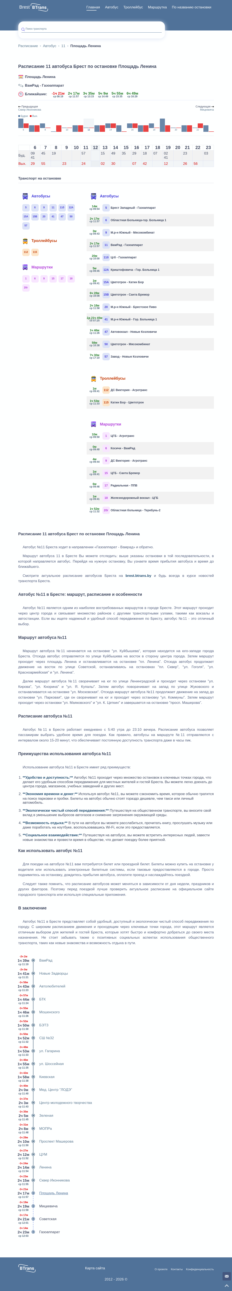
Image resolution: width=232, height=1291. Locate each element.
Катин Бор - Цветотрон (117, 402)
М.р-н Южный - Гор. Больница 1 (123, 319)
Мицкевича (38, 1206)
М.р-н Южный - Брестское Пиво (123, 307)
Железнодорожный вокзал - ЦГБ (124, 498)
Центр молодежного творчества (55, 1103)
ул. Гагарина (39, 1051)
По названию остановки (191, 7)
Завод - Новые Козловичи (119, 356)
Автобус (111, 7)
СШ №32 (36, 1038)
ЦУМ (32, 1154)
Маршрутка (157, 7)
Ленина (35, 1167)
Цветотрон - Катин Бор (117, 282)
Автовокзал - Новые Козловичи (123, 332)
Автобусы (36, 196)
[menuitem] (93, 7)
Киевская (36, 1077)
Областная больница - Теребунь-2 (125, 510)
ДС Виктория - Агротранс (118, 390)
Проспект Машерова (46, 1141)
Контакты (177, 1269)
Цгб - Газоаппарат (113, 257)
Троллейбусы (39, 241)
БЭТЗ (33, 1025)
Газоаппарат (39, 1232)
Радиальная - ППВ (113, 485)
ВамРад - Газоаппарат (44, 85)
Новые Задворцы (43, 973)
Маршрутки (37, 267)
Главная (93, 7)
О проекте (161, 1269)
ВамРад (35, 960)
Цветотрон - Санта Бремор (120, 294)
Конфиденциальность (200, 1269)
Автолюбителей (41, 986)
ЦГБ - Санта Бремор (115, 473)
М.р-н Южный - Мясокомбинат (122, 232)
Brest (24, 7)
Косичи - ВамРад (112, 448)
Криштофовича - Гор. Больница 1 (124, 270)
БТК (32, 999)
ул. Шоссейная (41, 1064)
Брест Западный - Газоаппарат (123, 207)
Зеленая (35, 1116)
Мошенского (39, 1012)
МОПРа (35, 1129)
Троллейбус (133, 7)
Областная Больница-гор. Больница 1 (128, 220)
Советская (37, 1219)
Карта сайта (95, 1268)
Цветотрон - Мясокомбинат (120, 344)
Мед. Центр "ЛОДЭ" (45, 1090)
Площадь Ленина (40, 77)
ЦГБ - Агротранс (112, 436)
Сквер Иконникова (44, 1180)
